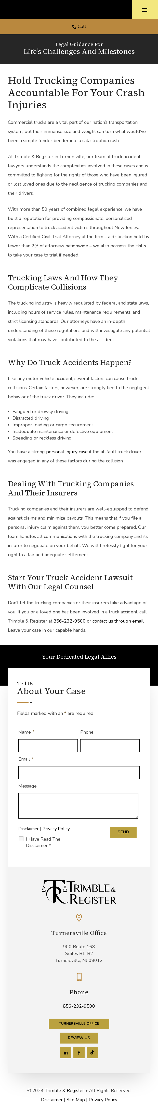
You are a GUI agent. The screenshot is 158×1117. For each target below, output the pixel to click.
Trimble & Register (64, 1091)
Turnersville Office (79, 1023)
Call (82, 26)
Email (25, 759)
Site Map (76, 1100)
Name (26, 732)
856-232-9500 (70, 621)
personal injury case (67, 452)
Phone (87, 732)
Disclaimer (28, 829)
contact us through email (118, 621)
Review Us (79, 1038)
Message (27, 786)
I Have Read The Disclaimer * (43, 842)
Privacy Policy (56, 829)
